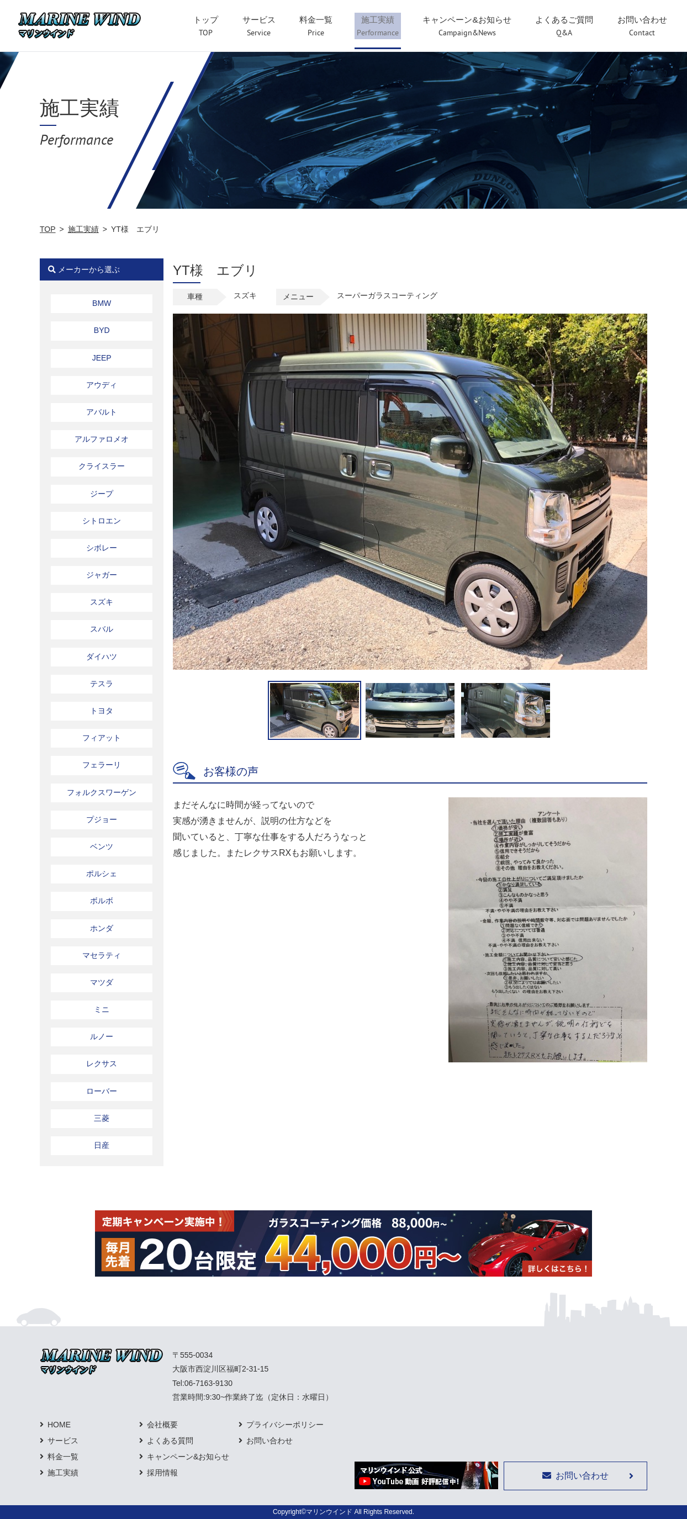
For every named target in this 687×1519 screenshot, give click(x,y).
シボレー (101, 547)
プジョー (101, 819)
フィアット (101, 737)
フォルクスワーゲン (101, 792)
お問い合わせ (269, 1440)
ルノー (101, 1036)
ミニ (101, 1009)
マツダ (101, 982)
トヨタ (101, 710)
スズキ (101, 601)
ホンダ (101, 928)
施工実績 (83, 229)
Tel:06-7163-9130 (202, 1383)
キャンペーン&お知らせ (188, 1456)
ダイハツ (101, 656)
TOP (48, 229)
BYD (102, 330)
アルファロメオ (102, 439)
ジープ (101, 493)
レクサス (101, 1063)
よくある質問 (170, 1440)
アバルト (101, 411)
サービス (62, 1440)
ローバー (101, 1091)
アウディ (101, 384)
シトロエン (101, 520)
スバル (101, 628)
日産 (101, 1145)
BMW (101, 303)
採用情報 (162, 1472)
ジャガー (101, 574)
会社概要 (162, 1424)
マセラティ (101, 955)
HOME (59, 1424)
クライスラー (101, 466)
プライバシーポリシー (285, 1424)
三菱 (101, 1118)
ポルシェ (101, 873)
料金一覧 (62, 1456)
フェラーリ (101, 764)
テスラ (101, 683)
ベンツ (101, 846)
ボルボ (101, 900)
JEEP (102, 357)
